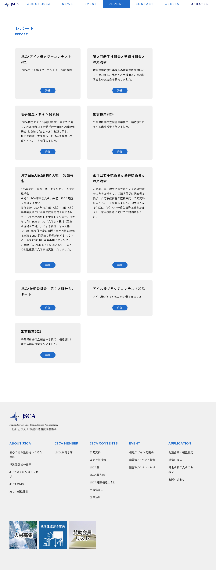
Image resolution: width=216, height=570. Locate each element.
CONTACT (145, 4)
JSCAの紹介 (17, 484)
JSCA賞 (94, 467)
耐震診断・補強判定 (180, 452)
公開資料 (95, 452)
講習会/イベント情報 (142, 460)
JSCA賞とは (97, 475)
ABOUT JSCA (39, 4)
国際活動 (95, 497)
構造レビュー (176, 460)
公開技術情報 (98, 460)
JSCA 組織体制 (18, 491)
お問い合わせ (176, 479)
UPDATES (199, 4)
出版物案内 (96, 490)
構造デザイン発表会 (141, 452)
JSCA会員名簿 (64, 452)
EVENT (91, 4)
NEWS (67, 4)
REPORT (116, 4)
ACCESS (172, 4)
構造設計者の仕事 (20, 464)
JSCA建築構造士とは (103, 482)
